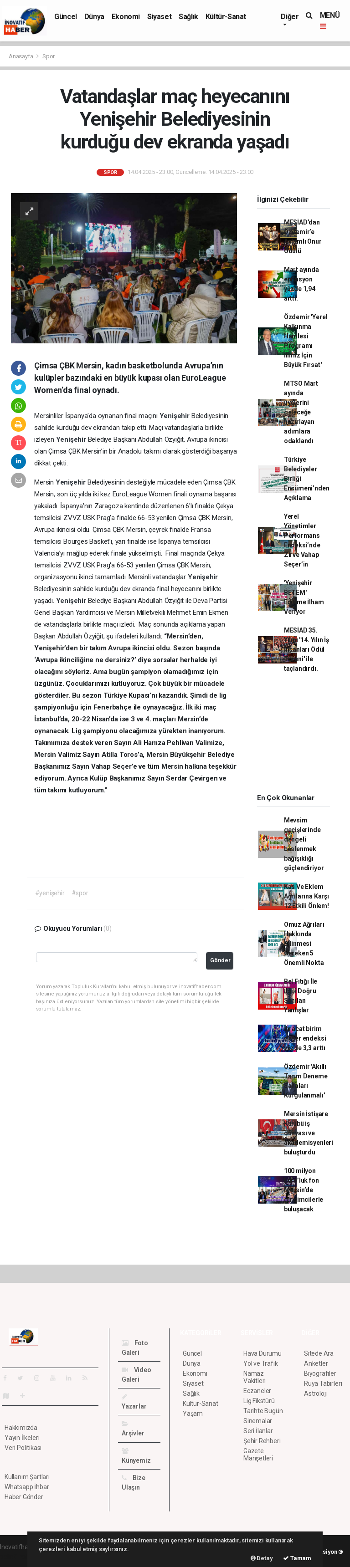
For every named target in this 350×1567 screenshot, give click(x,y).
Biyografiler (320, 1373)
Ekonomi (126, 16)
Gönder (220, 960)
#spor (80, 893)
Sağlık (188, 16)
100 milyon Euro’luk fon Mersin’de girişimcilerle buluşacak (303, 1190)
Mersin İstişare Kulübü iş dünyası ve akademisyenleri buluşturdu (308, 1133)
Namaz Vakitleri (254, 1377)
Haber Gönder (24, 1497)
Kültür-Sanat (226, 16)
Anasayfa (21, 56)
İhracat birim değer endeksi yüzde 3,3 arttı (305, 1038)
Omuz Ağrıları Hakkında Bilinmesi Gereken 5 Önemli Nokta (304, 943)
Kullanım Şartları (27, 1476)
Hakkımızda (21, 1427)
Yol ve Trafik (260, 1363)
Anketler (316, 1363)
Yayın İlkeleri (22, 1437)
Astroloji (315, 1393)
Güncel (65, 16)
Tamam (297, 1558)
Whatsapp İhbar (27, 1486)
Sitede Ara (319, 1353)
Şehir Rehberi (262, 1440)
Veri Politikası (23, 1447)
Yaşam (193, 1413)
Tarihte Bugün (263, 1410)
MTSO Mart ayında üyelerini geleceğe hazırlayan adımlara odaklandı (301, 412)
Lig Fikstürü (259, 1400)
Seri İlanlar (258, 1430)
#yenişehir (50, 893)
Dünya (94, 16)
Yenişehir (175, 416)
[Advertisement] (299, 736)
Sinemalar (257, 1420)
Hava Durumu (262, 1353)
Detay (262, 1558)
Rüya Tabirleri (323, 1383)
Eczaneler (257, 1390)
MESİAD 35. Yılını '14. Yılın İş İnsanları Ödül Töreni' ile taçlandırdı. (306, 649)
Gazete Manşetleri (258, 1454)
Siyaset (159, 16)
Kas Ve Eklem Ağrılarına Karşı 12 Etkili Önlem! (306, 896)
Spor (48, 56)
